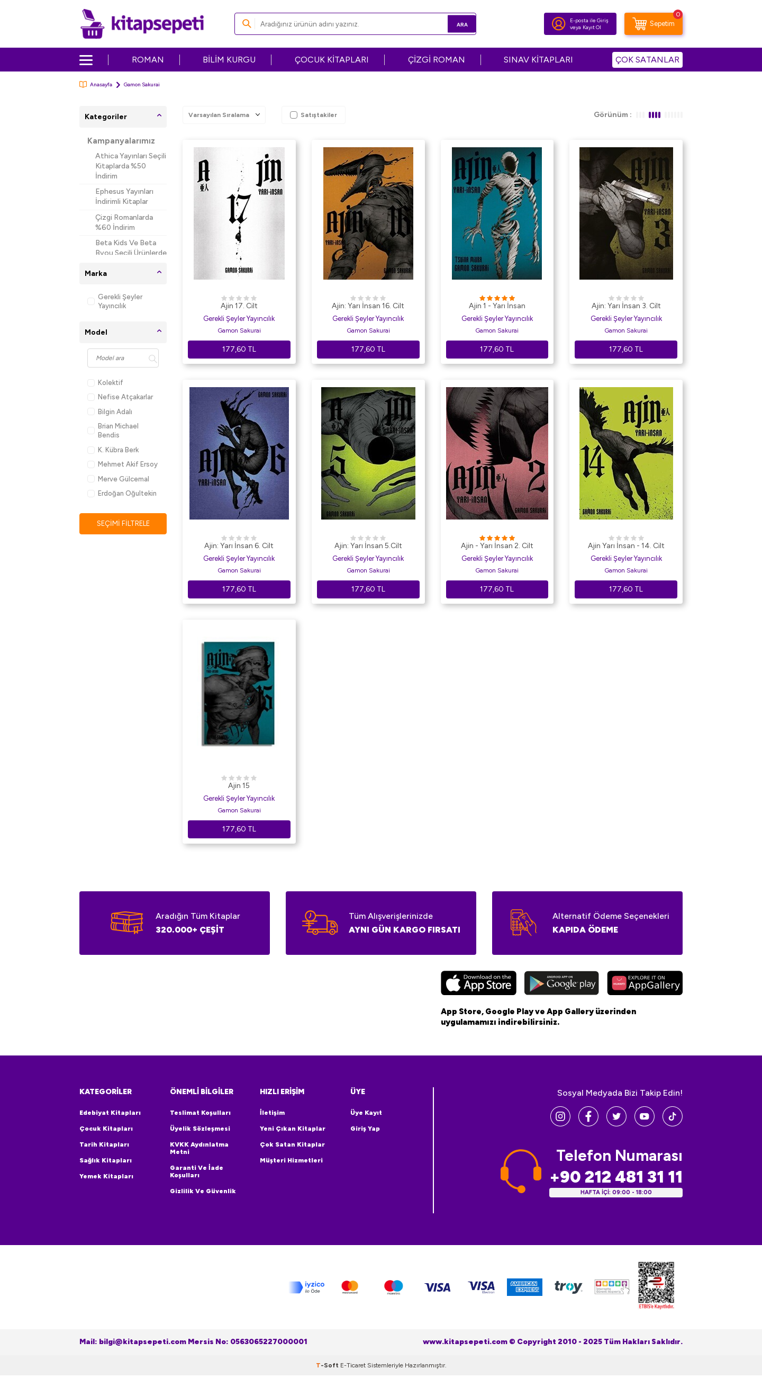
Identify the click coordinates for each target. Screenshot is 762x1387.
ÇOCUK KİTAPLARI (332, 60)
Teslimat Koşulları (200, 1112)
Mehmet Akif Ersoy (122, 464)
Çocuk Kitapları (106, 1128)
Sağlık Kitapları (105, 1160)
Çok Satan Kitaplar (292, 1144)
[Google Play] (561, 984)
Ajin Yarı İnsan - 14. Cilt (626, 545)
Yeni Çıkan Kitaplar (292, 1128)
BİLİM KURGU (229, 60)
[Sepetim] (653, 24)
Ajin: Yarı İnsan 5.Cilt (368, 545)
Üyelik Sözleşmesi (200, 1128)
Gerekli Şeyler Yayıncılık (114, 301)
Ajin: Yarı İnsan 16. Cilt (368, 305)
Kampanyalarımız (121, 141)
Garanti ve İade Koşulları (196, 1171)
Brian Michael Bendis (113, 430)
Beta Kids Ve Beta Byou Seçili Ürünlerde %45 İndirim (131, 252)
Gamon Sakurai (239, 330)
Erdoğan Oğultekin (122, 493)
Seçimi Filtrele (123, 523)
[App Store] (478, 984)
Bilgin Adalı (109, 412)
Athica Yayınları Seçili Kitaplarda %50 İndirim (130, 166)
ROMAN (148, 60)
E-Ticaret (353, 1364)
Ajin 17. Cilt (239, 305)
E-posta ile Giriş (589, 20)
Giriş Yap (365, 1128)
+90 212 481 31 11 (616, 1176)
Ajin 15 (239, 785)
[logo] (142, 24)
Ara (453, 23)
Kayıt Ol (592, 27)
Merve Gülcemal (118, 479)
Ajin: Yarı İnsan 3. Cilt (626, 305)
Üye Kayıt (366, 1112)
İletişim (272, 1112)
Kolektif (105, 383)
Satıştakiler (313, 115)
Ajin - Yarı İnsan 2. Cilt (497, 545)
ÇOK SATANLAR (647, 60)
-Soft (328, 1364)
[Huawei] (645, 984)
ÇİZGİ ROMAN (436, 60)
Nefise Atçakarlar (120, 397)
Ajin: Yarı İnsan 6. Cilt (239, 545)
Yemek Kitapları (106, 1176)
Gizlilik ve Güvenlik (203, 1191)
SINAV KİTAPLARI (538, 60)
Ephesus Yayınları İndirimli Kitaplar (124, 196)
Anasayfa (95, 84)
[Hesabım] (559, 24)
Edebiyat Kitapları (110, 1112)
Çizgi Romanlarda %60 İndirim (124, 222)
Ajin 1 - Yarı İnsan (497, 305)
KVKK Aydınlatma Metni (199, 1148)
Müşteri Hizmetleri (291, 1160)
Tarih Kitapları (104, 1144)
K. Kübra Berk (113, 450)
